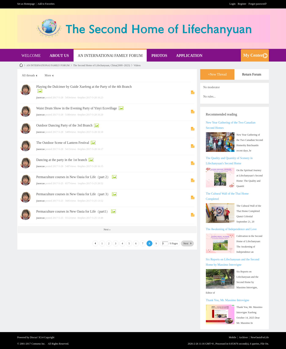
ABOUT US (59, 56)
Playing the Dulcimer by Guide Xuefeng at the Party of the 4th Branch (84, 86)
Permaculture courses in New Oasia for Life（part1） (73, 211)
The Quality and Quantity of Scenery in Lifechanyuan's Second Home (229, 161)
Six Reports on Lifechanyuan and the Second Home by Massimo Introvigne (232, 262)
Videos (137, 65)
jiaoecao (40, 97)
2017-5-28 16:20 (94, 114)
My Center (253, 55)
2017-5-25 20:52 (94, 183)
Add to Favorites (46, 3)
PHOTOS (159, 56)
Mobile (232, 337)
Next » (107, 229)
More (48, 75)
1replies (82, 183)
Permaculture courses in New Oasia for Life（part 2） (73, 177)
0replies (82, 97)
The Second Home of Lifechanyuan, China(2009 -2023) (101, 65)
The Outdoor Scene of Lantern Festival (62, 142)
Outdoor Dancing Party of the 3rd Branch (64, 125)
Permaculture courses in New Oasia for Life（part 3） (73, 194)
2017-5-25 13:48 (94, 217)
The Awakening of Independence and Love (231, 229)
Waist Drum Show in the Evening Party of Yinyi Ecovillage (76, 108)
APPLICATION (189, 56)
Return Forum (251, 74)
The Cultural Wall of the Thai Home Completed (227, 196)
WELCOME (31, 56)
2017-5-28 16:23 (94, 97)
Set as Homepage (26, 3)
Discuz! (34, 337)
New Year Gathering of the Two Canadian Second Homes (231, 125)
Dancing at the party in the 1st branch (61, 160)
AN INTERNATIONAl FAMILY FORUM (110, 56)
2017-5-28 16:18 (94, 132)
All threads (28, 75)
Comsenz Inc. (38, 343)
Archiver (243, 337)
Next (185, 243)
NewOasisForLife (21, 65)
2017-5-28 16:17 (94, 149)
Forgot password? (258, 3)
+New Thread (217, 74)
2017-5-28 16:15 (94, 166)
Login (232, 3)
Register (242, 3)
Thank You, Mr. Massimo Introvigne (227, 300)
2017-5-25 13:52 (94, 200)
